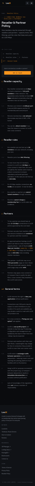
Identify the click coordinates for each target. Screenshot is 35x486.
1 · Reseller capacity (11, 54)
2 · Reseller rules (9, 57)
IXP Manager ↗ (6, 446)
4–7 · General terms (10, 61)
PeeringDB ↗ (5, 453)
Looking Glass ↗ (6, 450)
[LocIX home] (6, 3)
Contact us (5, 459)
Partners (4, 438)
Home (3, 13)
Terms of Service (6, 467)
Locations (4, 429)
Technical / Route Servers (9, 432)
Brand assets (5, 456)
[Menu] (31, 3)
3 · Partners (23, 57)
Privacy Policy (6, 470)
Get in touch (17, 73)
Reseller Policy (6, 473)
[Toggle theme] (27, 3)
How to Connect (6, 435)
